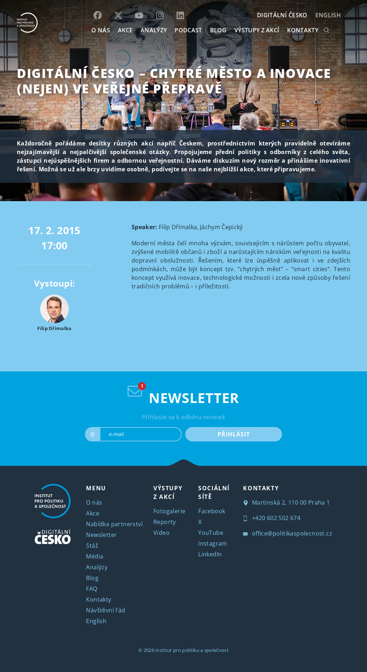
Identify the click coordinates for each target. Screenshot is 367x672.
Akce (92, 513)
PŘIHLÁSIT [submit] (233, 434)
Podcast (188, 30)
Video (161, 533)
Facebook (211, 511)
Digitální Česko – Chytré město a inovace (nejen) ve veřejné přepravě (174, 81)
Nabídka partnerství (114, 524)
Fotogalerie (169, 511)
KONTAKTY (302, 30)
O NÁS (100, 30)
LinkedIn (210, 554)
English (328, 15)
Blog (92, 578)
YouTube (210, 533)
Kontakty (98, 599)
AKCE (125, 30)
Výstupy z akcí (256, 30)
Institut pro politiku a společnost (192, 650)
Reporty (164, 522)
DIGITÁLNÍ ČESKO (282, 15)
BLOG (218, 30)
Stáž (92, 546)
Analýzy (153, 30)
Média (94, 556)
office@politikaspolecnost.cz (287, 533)
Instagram (212, 543)
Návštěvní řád (105, 610)
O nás (94, 502)
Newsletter (101, 535)
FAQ (91, 589)
